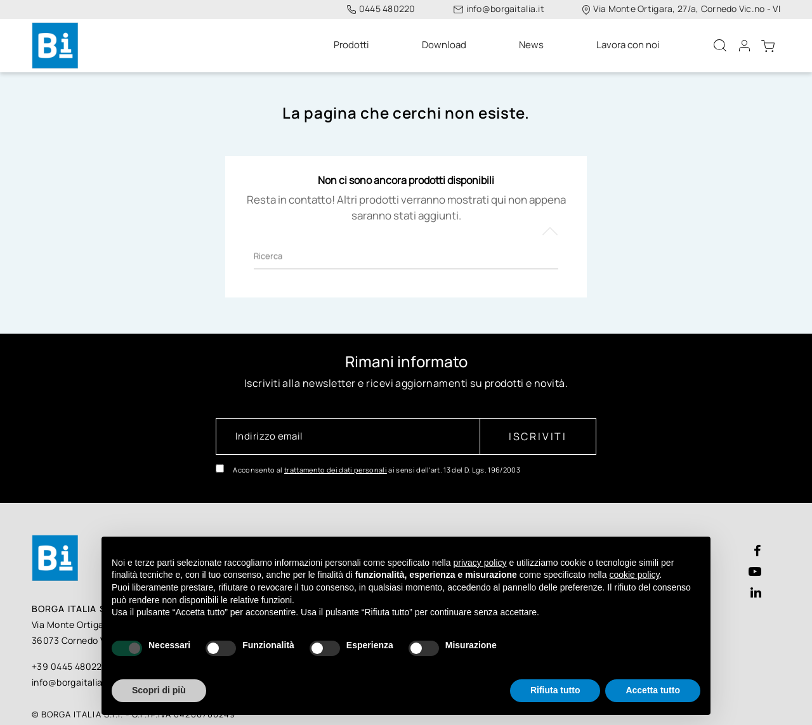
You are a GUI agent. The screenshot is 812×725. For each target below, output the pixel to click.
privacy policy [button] (480, 563)
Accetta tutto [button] (652, 690)
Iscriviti (538, 429)
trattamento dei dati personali (335, 462)
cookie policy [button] (634, 575)
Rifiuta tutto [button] (555, 690)
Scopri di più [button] (159, 690)
